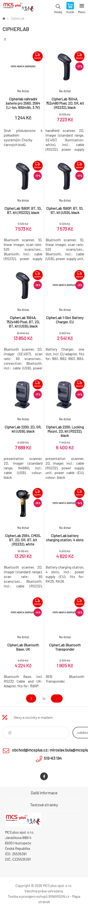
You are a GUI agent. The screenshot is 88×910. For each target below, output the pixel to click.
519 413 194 (53, 758)
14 (44, 698)
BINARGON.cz (58, 896)
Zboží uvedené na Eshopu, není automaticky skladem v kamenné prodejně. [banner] (18, 8)
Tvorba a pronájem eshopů (28, 896)
